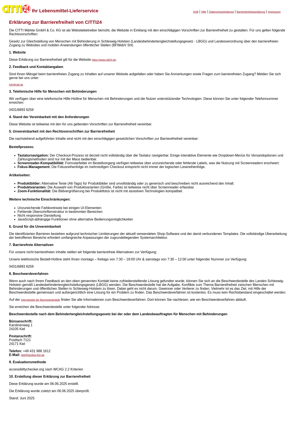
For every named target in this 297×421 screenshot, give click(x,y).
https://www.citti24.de (104, 59)
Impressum (274, 11)
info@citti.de (16, 84)
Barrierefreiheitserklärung (251, 11)
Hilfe (203, 11)
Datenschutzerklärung (221, 11)
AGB (195, 11)
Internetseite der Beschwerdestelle (40, 299)
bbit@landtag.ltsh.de (32, 355)
